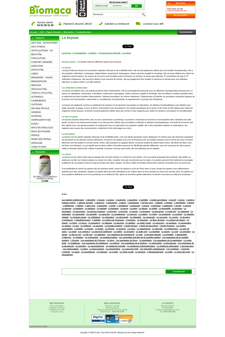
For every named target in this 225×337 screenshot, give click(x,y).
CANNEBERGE (38, 100)
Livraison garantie (112, 308)
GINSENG (36, 112)
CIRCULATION (38, 58)
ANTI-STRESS (38, 47)
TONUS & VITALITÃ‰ (41, 93)
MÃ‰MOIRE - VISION (41, 77)
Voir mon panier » (180, 15)
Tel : (167, 312)
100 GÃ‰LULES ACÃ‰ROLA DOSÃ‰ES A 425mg (45, 178)
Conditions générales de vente (167, 310)
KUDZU (34, 124)
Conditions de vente (56, 310)
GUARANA (36, 116)
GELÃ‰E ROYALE (40, 108)
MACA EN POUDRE (40, 131)
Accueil (33, 32)
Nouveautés (40, 152)
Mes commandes (56, 306)
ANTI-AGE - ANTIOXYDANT (44, 43)
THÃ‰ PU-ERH (38, 147)
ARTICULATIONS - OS (42, 50)
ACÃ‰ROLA (37, 97)
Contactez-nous (84, 32)
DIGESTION (37, 66)
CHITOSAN (36, 104)
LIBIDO (34, 73)
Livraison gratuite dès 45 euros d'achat (112, 310)
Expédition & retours (57, 308)
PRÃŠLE (35, 135)
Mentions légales (167, 306)
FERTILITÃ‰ (37, 70)
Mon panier (69, 32)
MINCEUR (36, 85)
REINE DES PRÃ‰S (41, 139)
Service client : (112, 312)
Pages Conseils (54, 32)
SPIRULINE (36, 143)
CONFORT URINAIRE (41, 62)
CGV (42, 32)
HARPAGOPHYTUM (41, 120)
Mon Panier (181, 3)
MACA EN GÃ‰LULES (42, 127)
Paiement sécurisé (112, 306)
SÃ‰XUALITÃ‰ (39, 89)
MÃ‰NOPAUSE (39, 81)
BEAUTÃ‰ (36, 54)
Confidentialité (167, 308)
